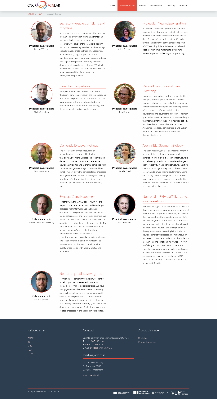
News (112, 5)
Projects (183, 5)
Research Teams (127, 5)
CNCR (31, 338)
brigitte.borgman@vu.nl (101, 347)
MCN (30, 353)
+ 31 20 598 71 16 (95, 341)
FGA (30, 349)
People (142, 5)
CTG (30, 345)
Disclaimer (143, 338)
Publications (156, 5)
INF (29, 342)
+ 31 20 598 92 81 (95, 344)
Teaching (171, 5)
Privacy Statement (147, 342)
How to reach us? (91, 375)
